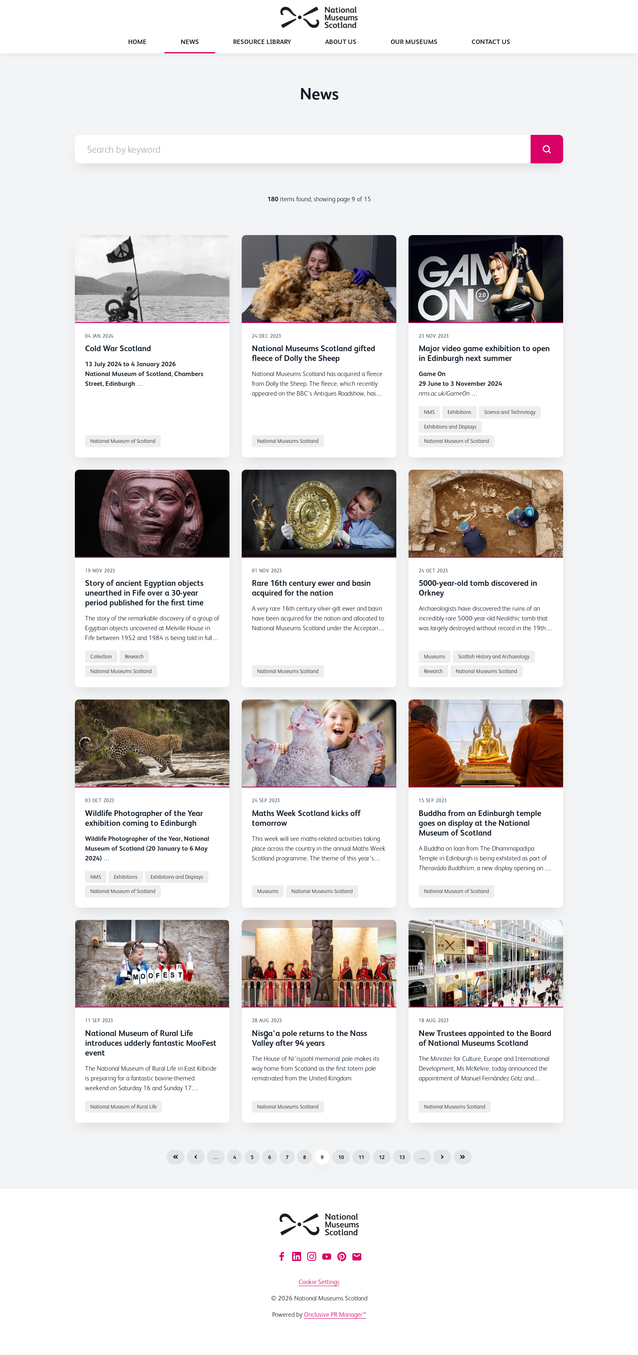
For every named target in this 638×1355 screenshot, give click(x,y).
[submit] (547, 149)
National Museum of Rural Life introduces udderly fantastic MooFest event (150, 1043)
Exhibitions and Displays (450, 427)
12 (382, 1157)
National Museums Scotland (288, 441)
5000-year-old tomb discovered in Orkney (478, 588)
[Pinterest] (341, 1256)
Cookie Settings (319, 1282)
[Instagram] (311, 1256)
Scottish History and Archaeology (493, 656)
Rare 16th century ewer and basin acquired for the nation (311, 588)
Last (463, 1157)
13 (402, 1157)
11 (361, 1157)
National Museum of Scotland (122, 441)
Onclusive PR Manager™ (335, 1314)
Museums (434, 656)
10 (341, 1157)
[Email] (356, 1256)
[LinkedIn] (296, 1256)
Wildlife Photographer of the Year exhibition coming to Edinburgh (144, 818)
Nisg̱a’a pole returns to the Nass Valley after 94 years (309, 1038)
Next (442, 1157)
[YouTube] (326, 1256)
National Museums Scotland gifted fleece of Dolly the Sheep (313, 353)
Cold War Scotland (118, 348)
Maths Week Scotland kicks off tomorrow (306, 818)
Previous (196, 1157)
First (175, 1157)
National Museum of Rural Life (123, 1107)
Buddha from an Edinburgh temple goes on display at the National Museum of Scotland (480, 823)
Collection (101, 656)
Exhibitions (459, 412)
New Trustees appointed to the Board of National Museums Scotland (485, 1038)
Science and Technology (509, 412)
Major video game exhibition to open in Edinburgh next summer (484, 353)
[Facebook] (281, 1256)
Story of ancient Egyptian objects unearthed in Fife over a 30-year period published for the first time (144, 593)
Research (134, 656)
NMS (429, 412)
